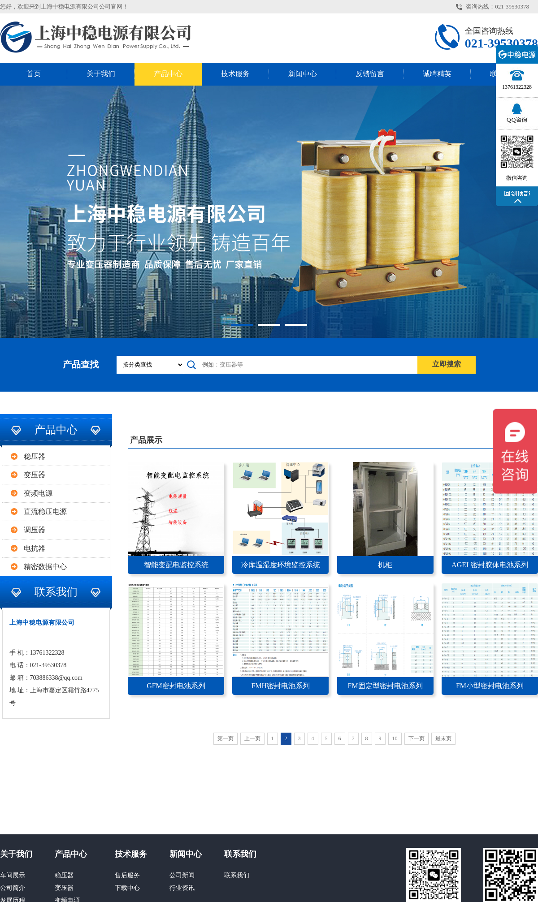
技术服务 (235, 74)
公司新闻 (182, 875)
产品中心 (168, 74)
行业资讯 (182, 888)
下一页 (416, 738)
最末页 (443, 738)
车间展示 (12, 875)
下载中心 (127, 888)
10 (395, 738)
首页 (33, 74)
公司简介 (12, 888)
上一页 (252, 738)
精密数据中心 (45, 566)
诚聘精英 (437, 74)
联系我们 (240, 854)
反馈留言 (370, 74)
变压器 (34, 475)
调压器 (34, 530)
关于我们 (101, 74)
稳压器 (34, 456)
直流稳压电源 (45, 511)
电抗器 (34, 548)
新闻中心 (302, 74)
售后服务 (127, 875)
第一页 (225, 738)
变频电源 (38, 493)
